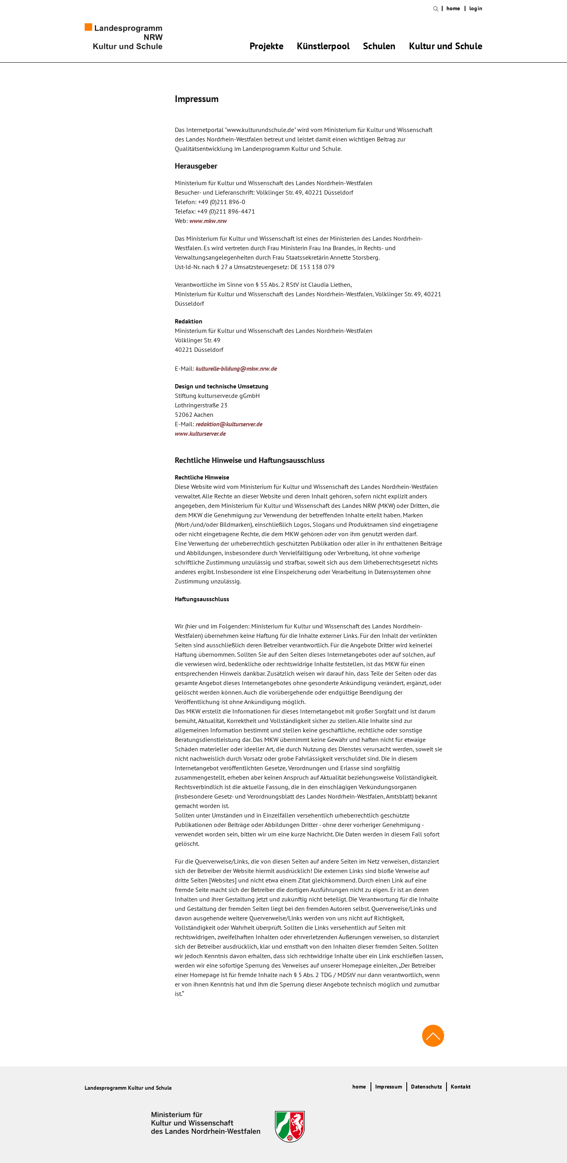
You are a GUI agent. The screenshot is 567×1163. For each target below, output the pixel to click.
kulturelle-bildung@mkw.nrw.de (236, 368)
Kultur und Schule (445, 47)
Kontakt (461, 1086)
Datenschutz (426, 1086)
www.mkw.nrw (208, 221)
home (453, 8)
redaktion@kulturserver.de (229, 424)
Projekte (267, 47)
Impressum (388, 1086)
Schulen (379, 47)
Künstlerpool (323, 47)
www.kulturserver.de (200, 433)
